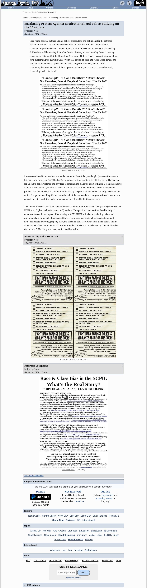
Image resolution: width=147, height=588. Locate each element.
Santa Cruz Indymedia (32, 18)
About (30, 8)
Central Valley (49, 516)
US (78, 520)
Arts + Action (59, 531)
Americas (55, 550)
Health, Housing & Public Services (58, 18)
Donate (135, 8)
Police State (60, 539)
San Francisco (100, 516)
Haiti (64, 550)
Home (11, 8)
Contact (49, 8)
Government (50, 535)
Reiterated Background (36, 365)
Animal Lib (35, 531)
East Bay (74, 516)
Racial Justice (81, 18)
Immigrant (82, 535)
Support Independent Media (38, 481)
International (88, 520)
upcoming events (104, 498)
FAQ (28, 560)
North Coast (34, 516)
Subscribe (71, 8)
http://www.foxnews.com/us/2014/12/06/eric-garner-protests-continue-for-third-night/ (64, 180)
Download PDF (68, 170)
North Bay (63, 516)
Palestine (78, 550)
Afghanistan (91, 550)
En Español (96, 531)
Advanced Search (73, 578)
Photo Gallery (71, 560)
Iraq (70, 550)
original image (67, 359)
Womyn (89, 539)
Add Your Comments (34, 475)
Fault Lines (107, 560)
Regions (28, 511)
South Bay (86, 516)
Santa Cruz (58, 520)
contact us (79, 501)
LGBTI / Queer (111, 535)
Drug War (72, 531)
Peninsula (114, 516)
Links (118, 560)
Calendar (94, 8)
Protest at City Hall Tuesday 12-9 (41, 236)
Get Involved (55, 560)
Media (92, 535)
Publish (115, 8)
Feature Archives (90, 560)
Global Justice (35, 535)
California (70, 520)
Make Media (40, 560)
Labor (99, 535)
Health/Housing (66, 535)
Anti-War (47, 531)
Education (84, 531)
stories (107, 495)
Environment (110, 531)
